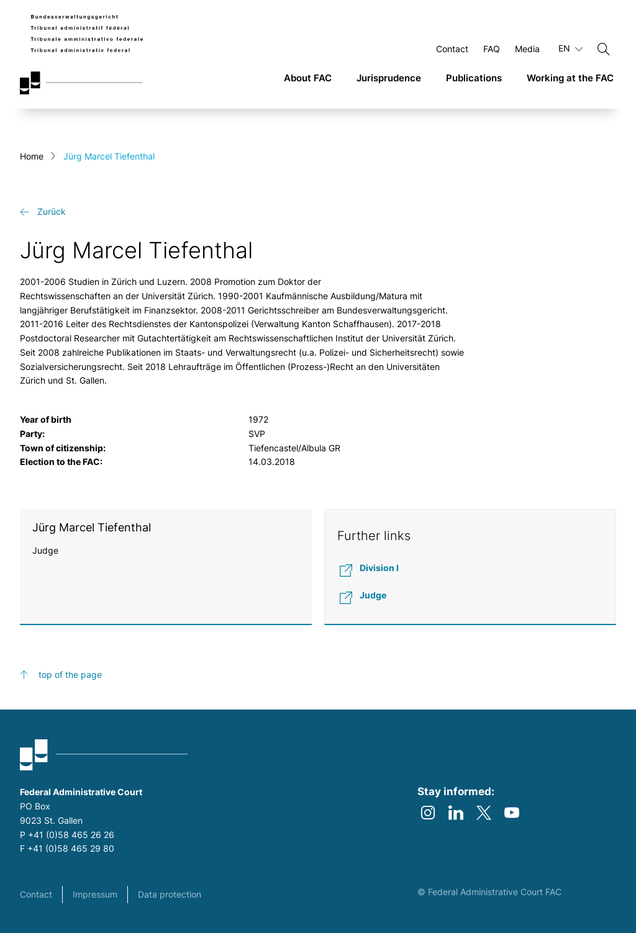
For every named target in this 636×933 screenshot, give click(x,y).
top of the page (70, 674)
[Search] (603, 49)
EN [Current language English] (570, 48)
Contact (36, 894)
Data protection (169, 894)
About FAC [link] (308, 78)
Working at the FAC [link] (570, 78)
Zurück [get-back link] (51, 211)
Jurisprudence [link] (389, 78)
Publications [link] (474, 78)
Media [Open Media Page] (527, 48)
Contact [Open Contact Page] (452, 48)
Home (31, 156)
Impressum (95, 894)
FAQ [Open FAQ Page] (491, 48)
